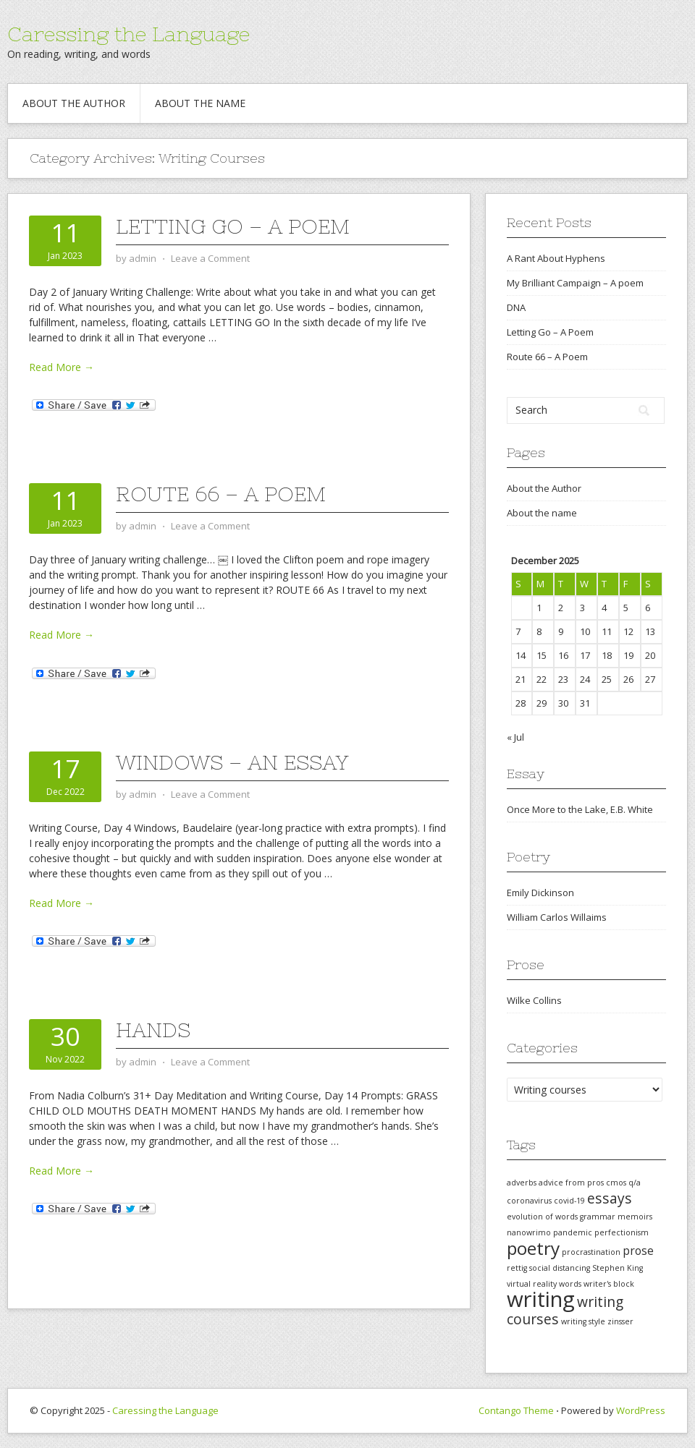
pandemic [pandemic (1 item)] (572, 1232)
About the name (200, 103)
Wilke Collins (534, 1000)
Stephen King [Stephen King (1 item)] (617, 1268)
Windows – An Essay (232, 762)
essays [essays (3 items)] (609, 1198)
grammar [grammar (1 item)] (597, 1216)
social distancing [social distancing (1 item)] (559, 1268)
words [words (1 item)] (570, 1284)
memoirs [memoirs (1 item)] (635, 1216)
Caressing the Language (128, 34)
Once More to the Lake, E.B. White (580, 809)
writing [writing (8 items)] (541, 1299)
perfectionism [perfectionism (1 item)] (621, 1232)
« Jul (515, 737)
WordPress (640, 1410)
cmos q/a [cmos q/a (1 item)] (623, 1182)
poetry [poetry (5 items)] (533, 1248)
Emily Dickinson (540, 892)
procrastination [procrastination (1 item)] (591, 1252)
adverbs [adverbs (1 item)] (521, 1182)
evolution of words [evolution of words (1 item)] (542, 1216)
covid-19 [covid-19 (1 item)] (569, 1201)
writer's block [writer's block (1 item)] (609, 1284)
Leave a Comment (210, 258)
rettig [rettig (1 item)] (517, 1268)
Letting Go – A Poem (233, 226)
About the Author (73, 103)
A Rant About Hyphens (556, 258)
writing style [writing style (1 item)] (583, 1321)
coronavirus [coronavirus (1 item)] (529, 1201)
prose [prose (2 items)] (638, 1251)
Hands (153, 1030)
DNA (516, 307)
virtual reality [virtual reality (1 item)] (532, 1284)
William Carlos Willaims (557, 917)
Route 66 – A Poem (221, 494)
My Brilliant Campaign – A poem (575, 282)
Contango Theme (516, 1410)
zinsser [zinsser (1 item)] (620, 1321)
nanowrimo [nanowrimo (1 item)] (529, 1232)
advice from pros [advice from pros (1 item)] (571, 1182)
